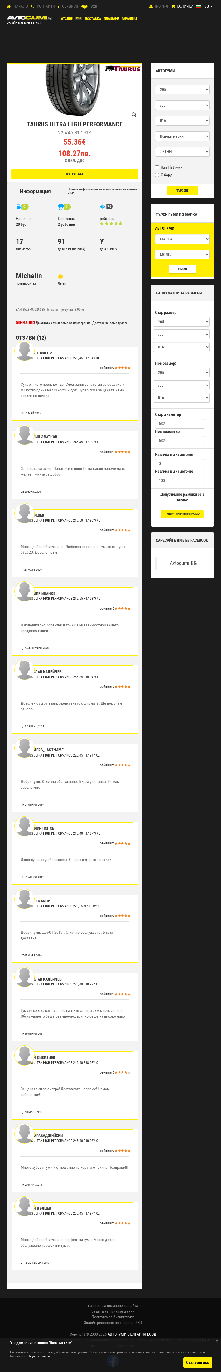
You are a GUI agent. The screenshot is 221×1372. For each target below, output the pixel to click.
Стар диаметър (168, 414)
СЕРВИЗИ (70, 6)
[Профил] (151, 6)
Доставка (93, 19)
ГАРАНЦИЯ (129, 19)
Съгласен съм (197, 1362)
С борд (163, 175)
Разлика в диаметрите (174, 454)
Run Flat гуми (168, 167)
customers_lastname (43, 750)
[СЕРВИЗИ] (58, 6)
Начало (21, 6)
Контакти (46, 6)
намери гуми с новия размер (182, 513)
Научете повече (39, 1356)
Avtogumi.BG (183, 563)
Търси (182, 269)
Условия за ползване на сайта (112, 1305)
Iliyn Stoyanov (36, 901)
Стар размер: (166, 312)
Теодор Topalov (37, 353)
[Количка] (173, 6)
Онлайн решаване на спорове (109, 1322)
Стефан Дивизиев (38, 1057)
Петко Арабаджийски (42, 1135)
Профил (160, 6)
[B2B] (84, 6)
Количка (185, 6)
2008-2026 (123, 1334)
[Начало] (9, 6)
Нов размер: (165, 363)
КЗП (138, 1322)
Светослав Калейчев (42, 671)
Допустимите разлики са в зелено (182, 497)
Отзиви (67, 19)
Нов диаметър (167, 431)
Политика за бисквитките (113, 1317)
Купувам (74, 174)
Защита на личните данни (112, 1311)
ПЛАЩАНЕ (111, 19)
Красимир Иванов (39, 593)
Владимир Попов (38, 828)
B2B (94, 6)
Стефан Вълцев (36, 1208)
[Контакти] (32, 6)
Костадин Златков (39, 437)
